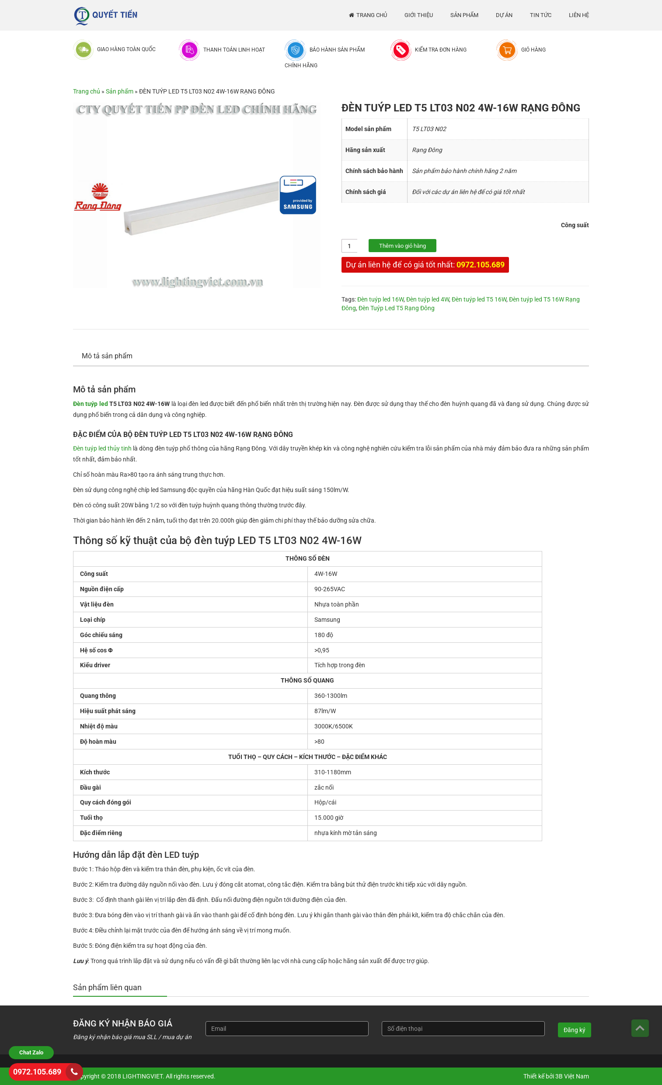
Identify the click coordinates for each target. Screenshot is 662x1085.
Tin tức (540, 15)
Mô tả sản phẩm (107, 356)
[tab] (111, 356)
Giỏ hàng (533, 50)
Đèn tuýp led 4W (427, 299)
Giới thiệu (418, 15)
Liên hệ (579, 15)
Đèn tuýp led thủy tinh (102, 448)
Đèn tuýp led (90, 403)
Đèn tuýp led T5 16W (479, 299)
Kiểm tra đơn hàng (441, 50)
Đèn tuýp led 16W (380, 299)
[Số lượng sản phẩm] (349, 246)
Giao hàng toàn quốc (126, 49)
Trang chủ (371, 15)
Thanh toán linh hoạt (234, 50)
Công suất (575, 225)
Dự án (504, 15)
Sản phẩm (464, 15)
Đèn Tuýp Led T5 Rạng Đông (397, 308)
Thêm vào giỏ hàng (402, 246)
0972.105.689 (480, 264)
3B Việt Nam (572, 1076)
